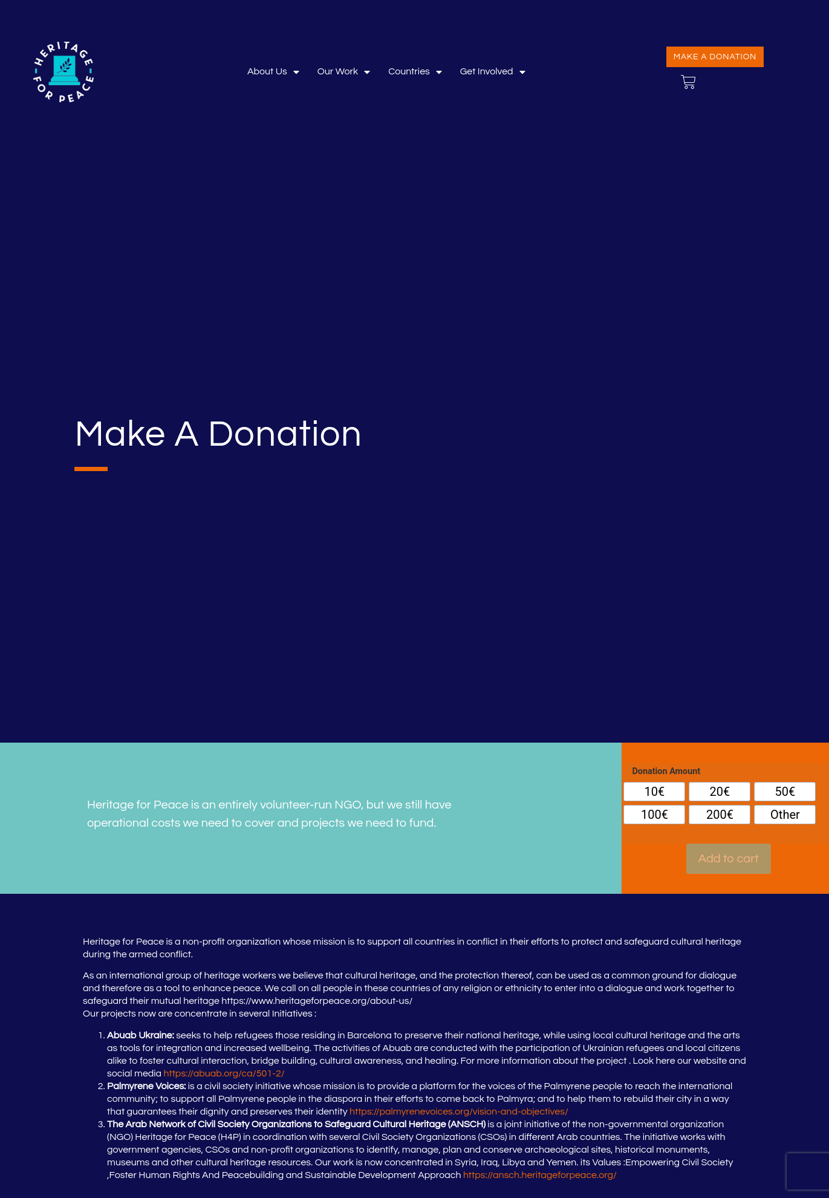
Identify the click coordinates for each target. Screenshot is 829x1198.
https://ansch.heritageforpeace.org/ (540, 1175)
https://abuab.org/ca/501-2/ (224, 1073)
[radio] (654, 792)
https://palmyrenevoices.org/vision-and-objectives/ (458, 1111)
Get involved (492, 71)
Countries (415, 71)
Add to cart (728, 859)
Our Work (343, 71)
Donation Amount (666, 771)
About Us (273, 71)
